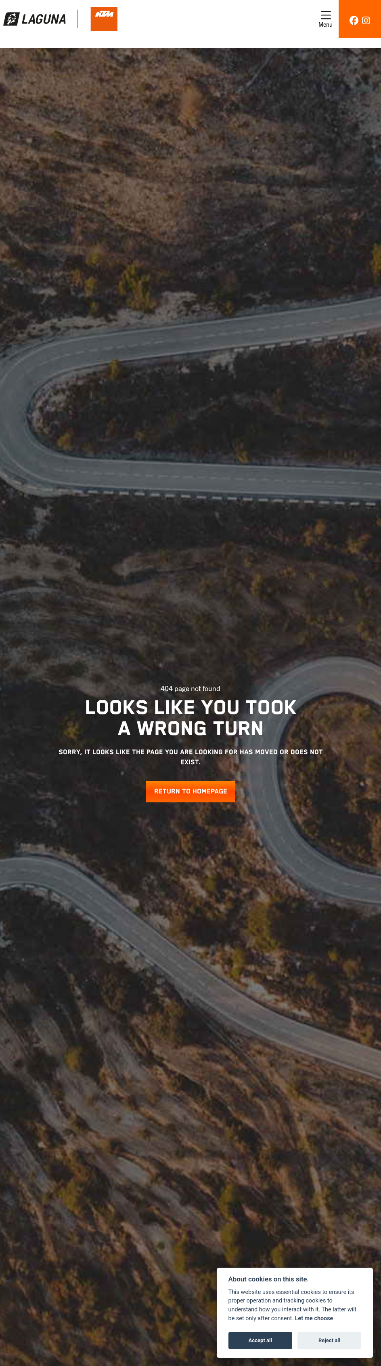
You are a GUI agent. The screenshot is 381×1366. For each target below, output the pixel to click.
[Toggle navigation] (325, 19)
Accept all (260, 1340)
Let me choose (314, 1318)
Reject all (329, 1340)
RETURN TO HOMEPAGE (190, 791)
